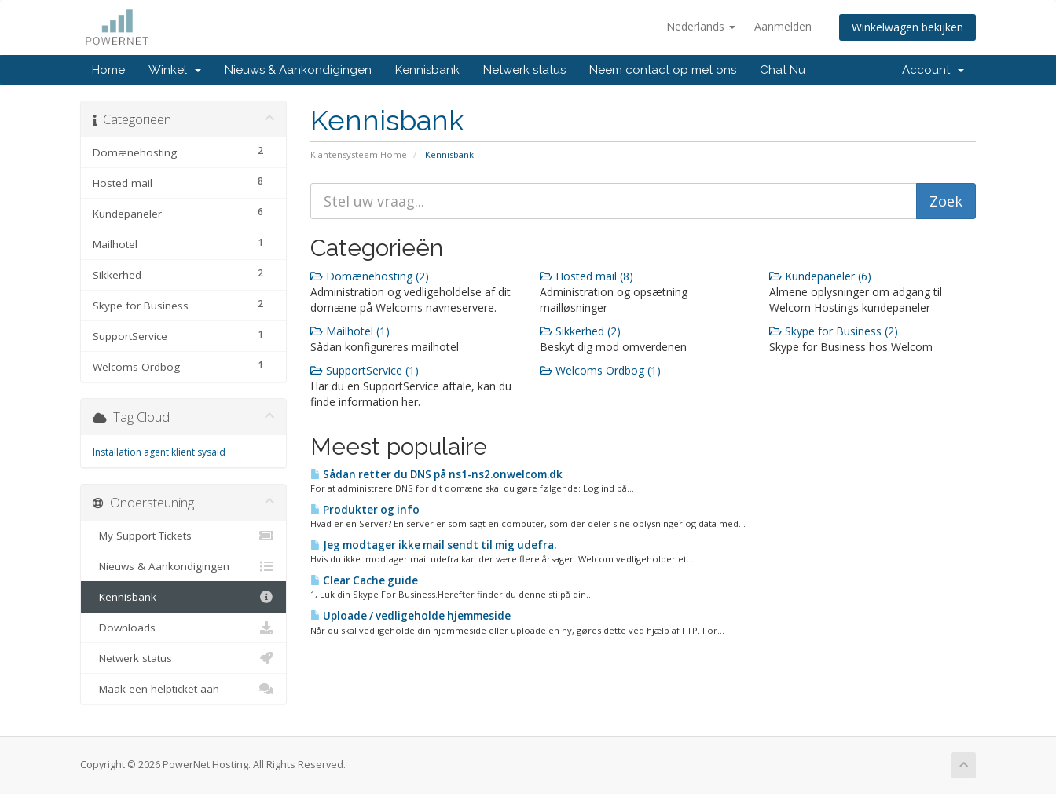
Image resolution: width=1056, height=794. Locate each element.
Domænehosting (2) (369, 276)
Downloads (183, 627)
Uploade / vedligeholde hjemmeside (410, 616)
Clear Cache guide (364, 580)
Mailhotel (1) (350, 331)
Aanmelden (783, 26)
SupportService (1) (364, 370)
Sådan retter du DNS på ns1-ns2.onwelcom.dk (436, 474)
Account (933, 70)
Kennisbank (427, 70)
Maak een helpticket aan (183, 688)
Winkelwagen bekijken (907, 27)
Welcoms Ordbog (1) (600, 370)
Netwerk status (524, 70)
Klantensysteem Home (358, 154)
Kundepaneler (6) (820, 276)
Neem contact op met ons (662, 70)
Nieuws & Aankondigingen (298, 70)
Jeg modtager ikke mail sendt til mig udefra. (433, 545)
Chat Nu (782, 70)
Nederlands (700, 26)
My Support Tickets (183, 535)
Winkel (174, 70)
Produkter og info (365, 510)
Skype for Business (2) (833, 331)
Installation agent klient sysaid (159, 452)
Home (108, 70)
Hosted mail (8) (586, 276)
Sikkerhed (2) (580, 331)
